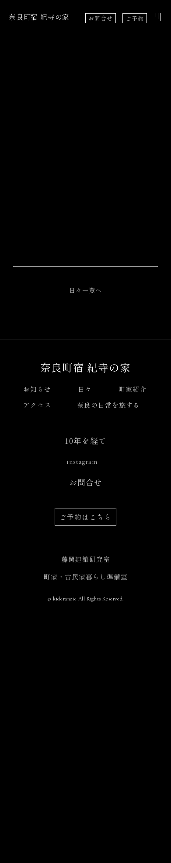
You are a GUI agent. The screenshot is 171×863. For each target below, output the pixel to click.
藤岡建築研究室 (85, 776)
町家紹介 (133, 606)
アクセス (37, 621)
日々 (85, 606)
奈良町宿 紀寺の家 (39, 16)
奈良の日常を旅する (108, 621)
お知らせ (37, 606)
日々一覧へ (85, 507)
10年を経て (86, 657)
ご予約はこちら (85, 733)
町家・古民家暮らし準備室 (86, 793)
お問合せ (100, 18)
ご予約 (135, 18)
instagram (82, 678)
